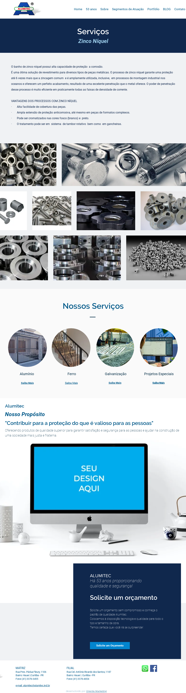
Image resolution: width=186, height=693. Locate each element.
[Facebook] (153, 668)
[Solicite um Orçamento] (110, 645)
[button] (128, 9)
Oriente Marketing (96, 691)
